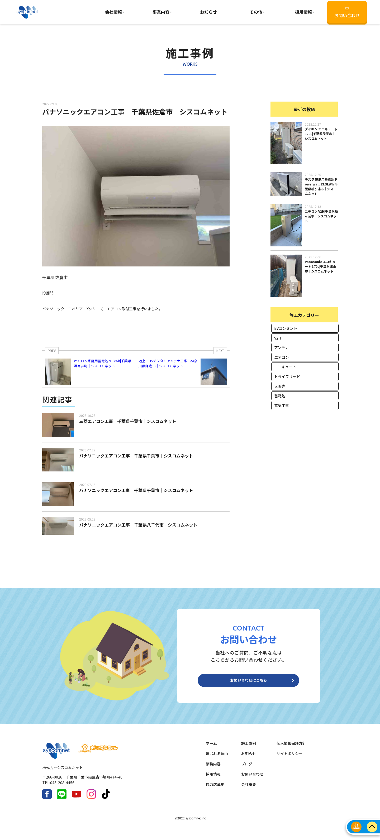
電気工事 (281, 405)
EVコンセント (285, 328)
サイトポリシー (289, 757)
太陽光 (279, 386)
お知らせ (208, 12)
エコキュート (285, 366)
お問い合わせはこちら (248, 682)
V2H (277, 338)
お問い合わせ (347, 12)
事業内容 (161, 12)
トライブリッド (287, 376)
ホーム (211, 747)
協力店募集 (215, 788)
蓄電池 (279, 395)
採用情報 (213, 778)
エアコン (281, 357)
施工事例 (248, 747)
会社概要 (248, 788)
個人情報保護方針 (291, 747)
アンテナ (281, 347)
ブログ (246, 768)
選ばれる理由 (217, 757)
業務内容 (213, 768)
